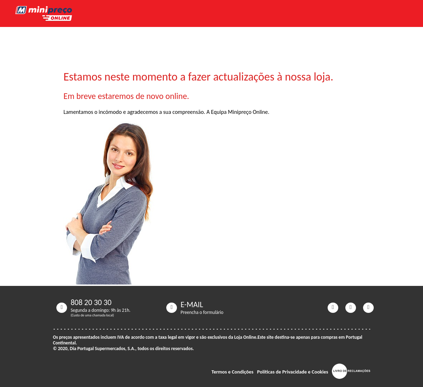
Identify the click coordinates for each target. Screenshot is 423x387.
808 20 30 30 (91, 302)
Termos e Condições (233, 372)
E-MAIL (191, 304)
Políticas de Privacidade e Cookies (292, 372)
